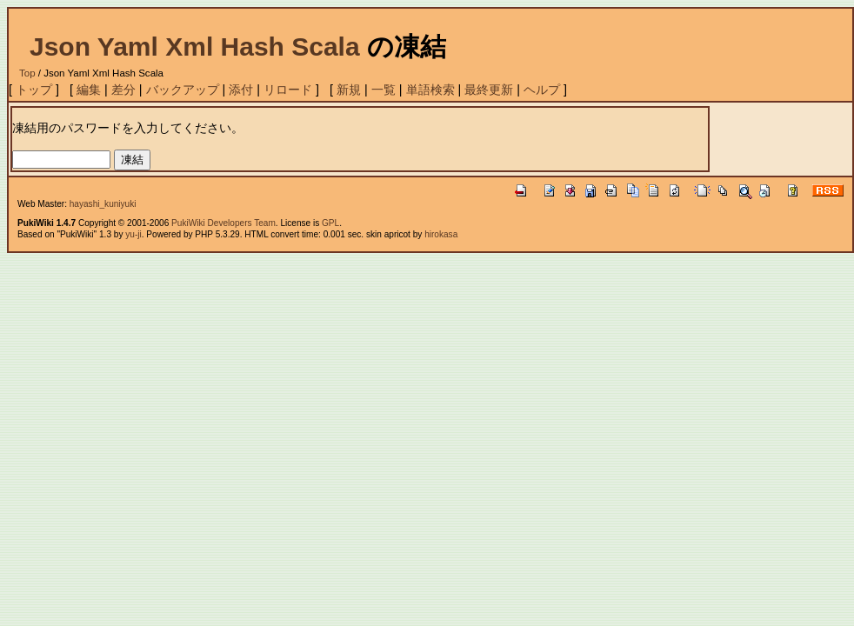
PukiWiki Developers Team (223, 223)
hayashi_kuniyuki (103, 204)
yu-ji (133, 234)
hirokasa (440, 234)
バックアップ (182, 90)
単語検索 (430, 90)
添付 (241, 90)
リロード (288, 90)
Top (27, 73)
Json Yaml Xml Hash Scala (195, 46)
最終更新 (488, 90)
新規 (349, 90)
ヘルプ (542, 90)
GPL (330, 223)
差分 (123, 90)
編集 (89, 90)
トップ (34, 90)
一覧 (383, 90)
